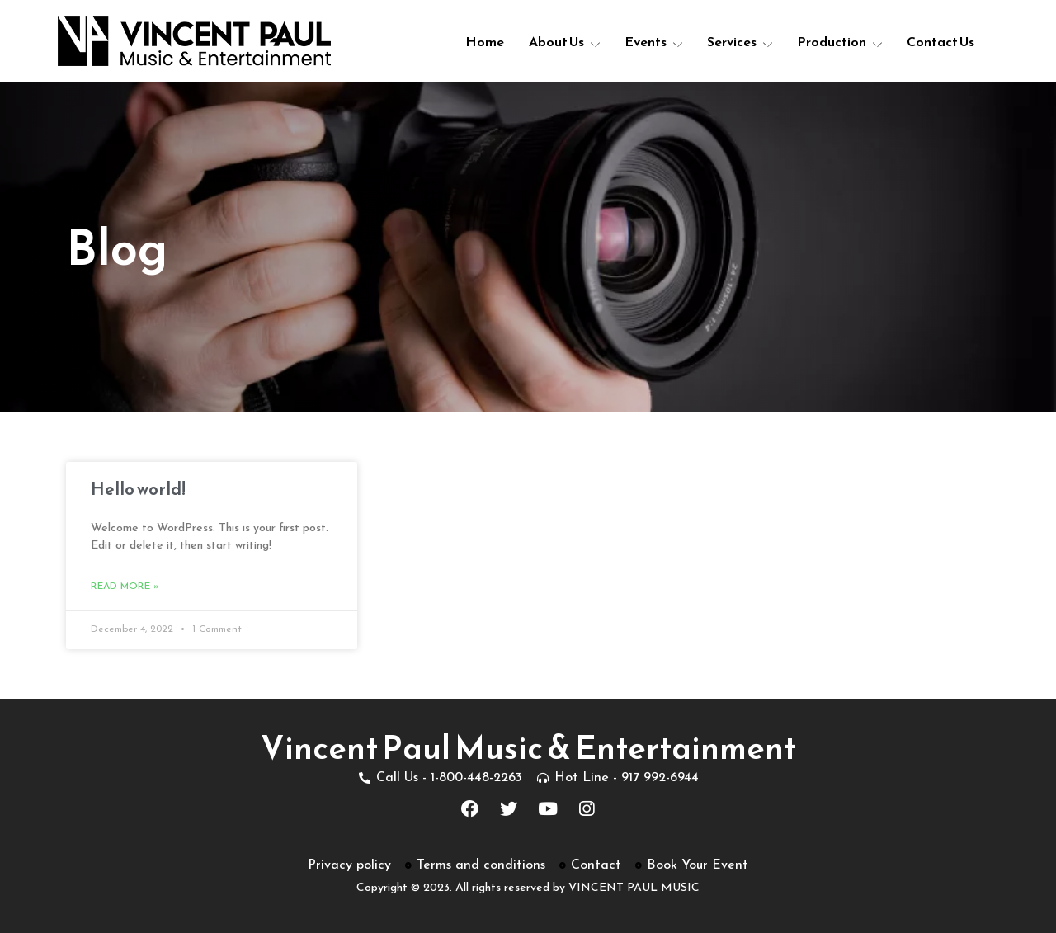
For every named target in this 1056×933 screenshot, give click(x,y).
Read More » (125, 586)
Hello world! (138, 489)
